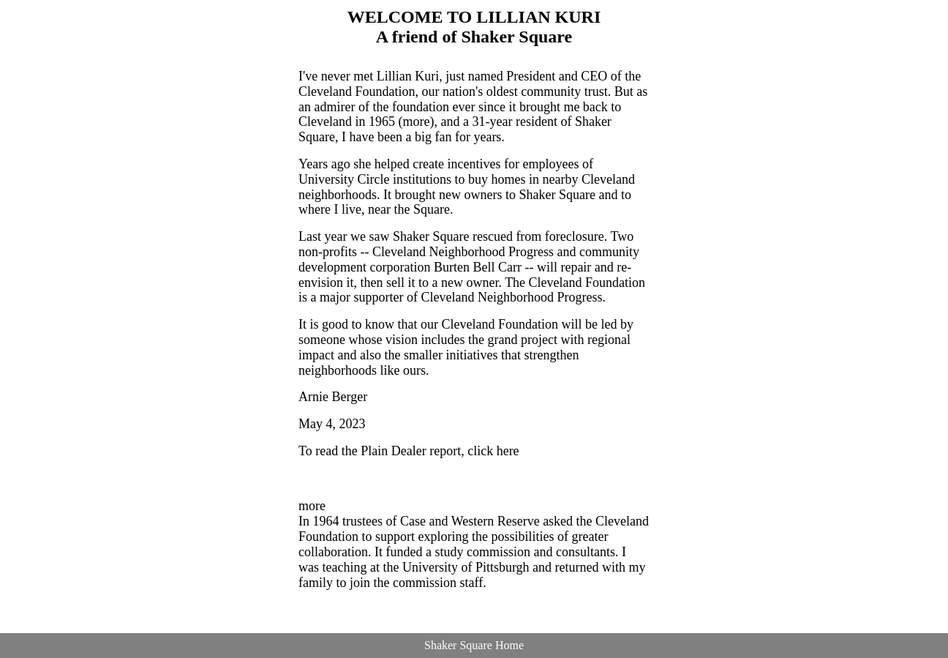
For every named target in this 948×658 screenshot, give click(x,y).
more (415, 121)
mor (309, 505)
